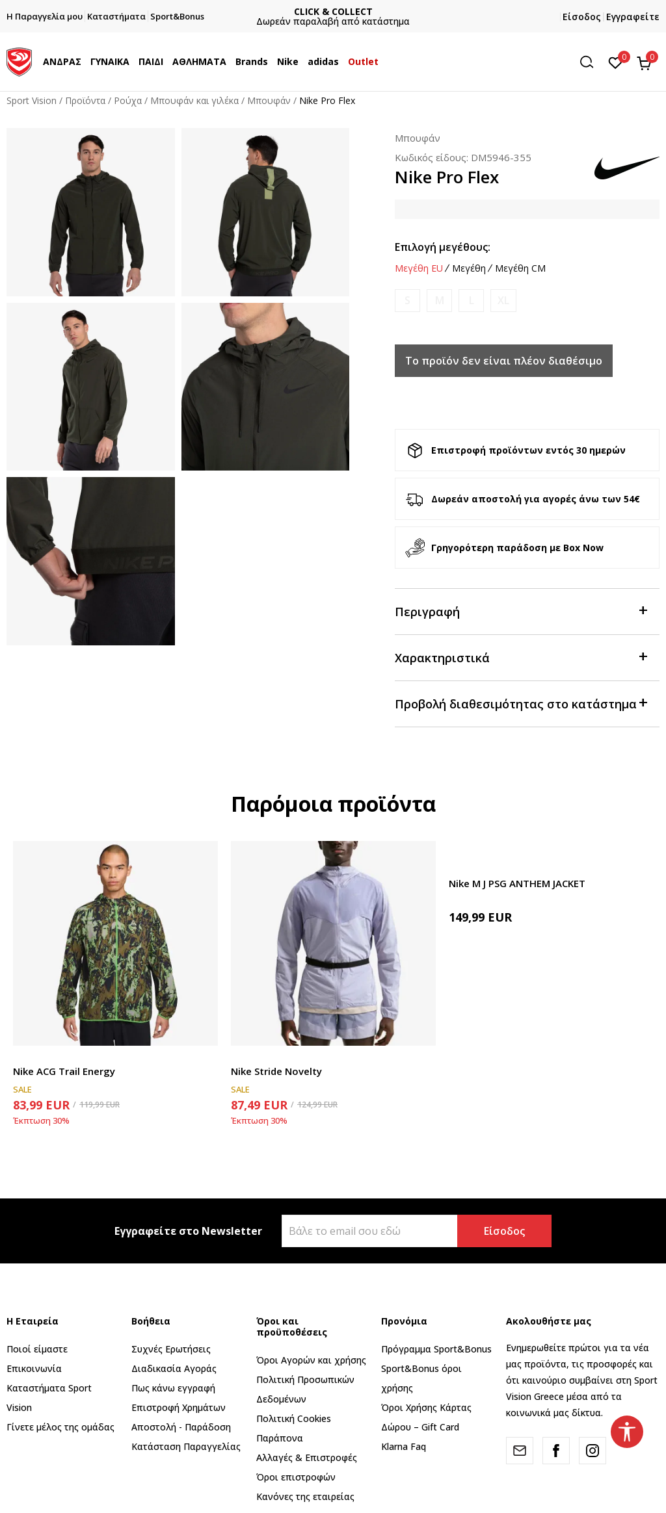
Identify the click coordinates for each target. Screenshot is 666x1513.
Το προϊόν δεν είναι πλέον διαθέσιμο (503, 361)
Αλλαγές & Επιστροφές (306, 1457)
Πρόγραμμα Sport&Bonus (436, 1349)
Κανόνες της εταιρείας (305, 1496)
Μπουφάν (269, 100)
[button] (591, 62)
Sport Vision (32, 100)
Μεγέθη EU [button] (419, 268)
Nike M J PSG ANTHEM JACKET (517, 883)
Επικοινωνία (34, 1368)
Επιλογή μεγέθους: (442, 247)
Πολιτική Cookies (293, 1418)
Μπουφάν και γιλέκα (194, 100)
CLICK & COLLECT (380, 11)
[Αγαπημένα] (615, 61)
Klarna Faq (403, 1446)
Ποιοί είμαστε (37, 1349)
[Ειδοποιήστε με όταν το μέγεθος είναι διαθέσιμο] (407, 300)
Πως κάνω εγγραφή (173, 1388)
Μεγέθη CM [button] (520, 268)
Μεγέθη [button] (469, 268)
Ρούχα (128, 100)
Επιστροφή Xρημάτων (178, 1407)
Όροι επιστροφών (296, 1477)
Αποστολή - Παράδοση (181, 1427)
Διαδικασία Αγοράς (174, 1368)
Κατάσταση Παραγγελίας (186, 1446)
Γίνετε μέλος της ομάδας (60, 1427)
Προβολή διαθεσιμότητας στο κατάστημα (520, 703)
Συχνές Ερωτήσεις (171, 1349)
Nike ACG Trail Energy (64, 1071)
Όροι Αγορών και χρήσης (311, 1360)
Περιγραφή (520, 610)
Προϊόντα (85, 100)
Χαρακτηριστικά (520, 657)
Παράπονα (279, 1438)
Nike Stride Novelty (276, 1071)
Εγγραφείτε (632, 16)
